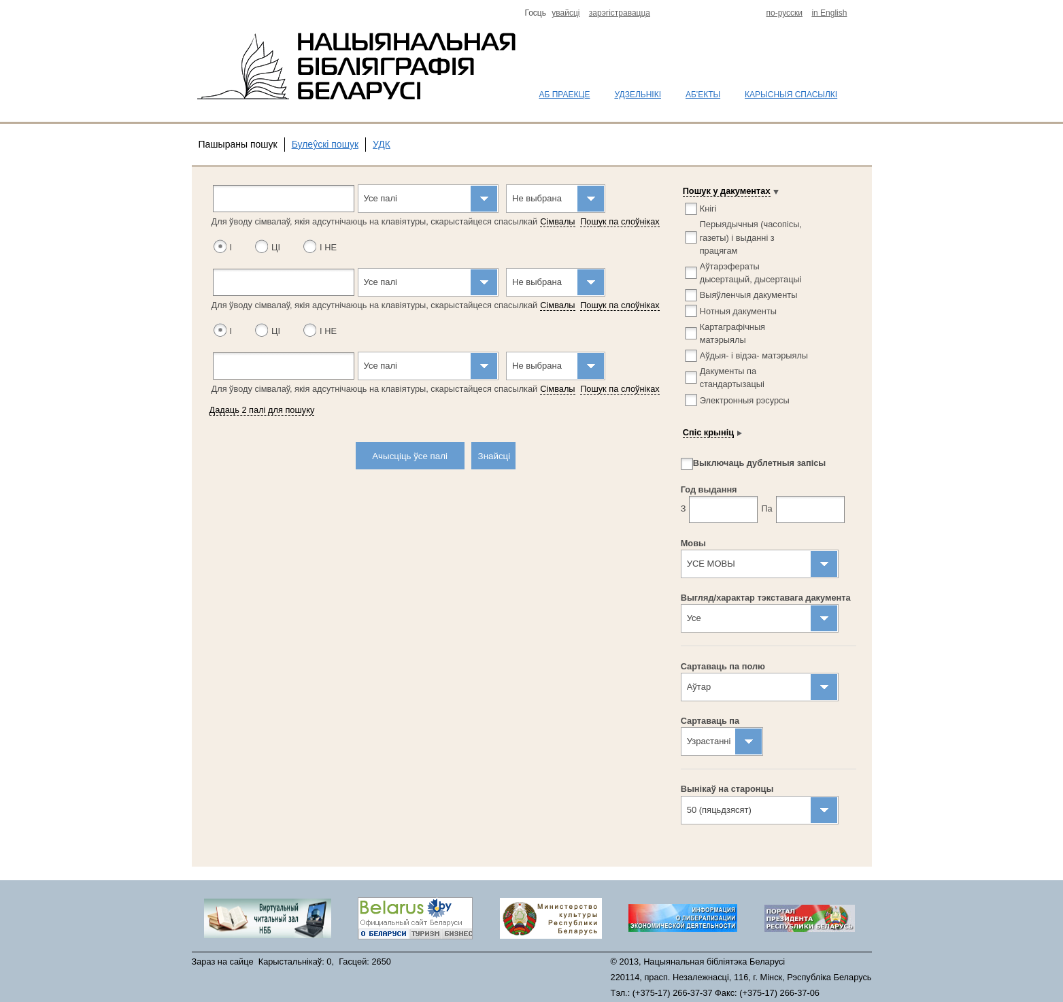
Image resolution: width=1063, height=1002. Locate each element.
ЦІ (275, 247)
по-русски (784, 13)
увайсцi (565, 13)
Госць (537, 13)
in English (829, 13)
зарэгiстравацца (619, 13)
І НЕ (328, 247)
